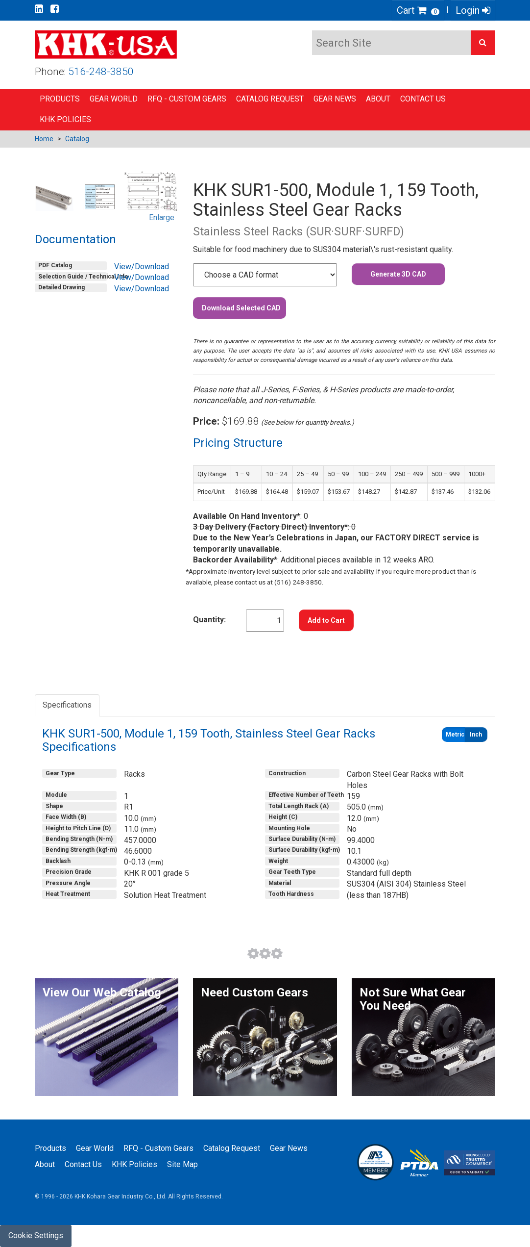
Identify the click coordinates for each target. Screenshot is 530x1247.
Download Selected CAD (241, 308)
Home (44, 139)
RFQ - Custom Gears (186, 98)
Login (473, 10)
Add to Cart (326, 620)
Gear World (114, 98)
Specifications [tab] (67, 705)
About (378, 98)
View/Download (141, 266)
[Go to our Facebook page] (54, 9)
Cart (418, 10)
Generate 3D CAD (398, 274)
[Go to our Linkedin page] (39, 9)
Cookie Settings (35, 1235)
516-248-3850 (101, 71)
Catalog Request (270, 98)
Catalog (77, 139)
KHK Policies (65, 119)
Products (60, 98)
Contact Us (423, 98)
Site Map (182, 1164)
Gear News (334, 98)
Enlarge (161, 217)
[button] (483, 42)
